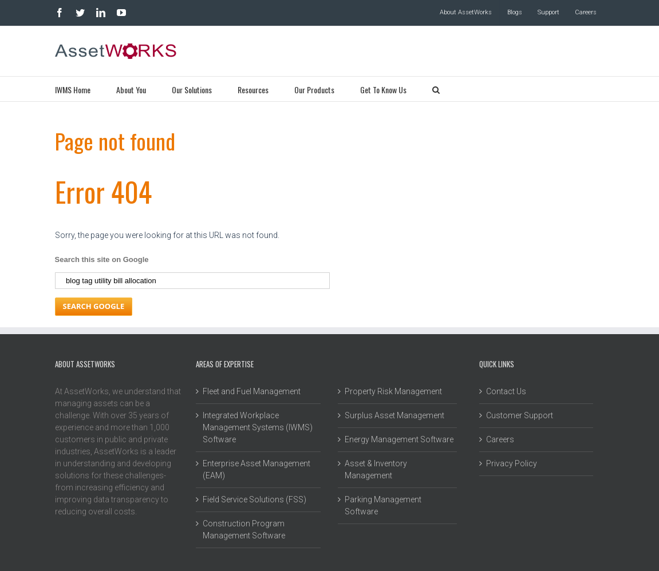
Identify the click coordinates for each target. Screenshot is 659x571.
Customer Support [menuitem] (519, 415)
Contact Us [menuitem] (506, 391)
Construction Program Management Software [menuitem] (244, 529)
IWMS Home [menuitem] (72, 90)
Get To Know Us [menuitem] (383, 90)
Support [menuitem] (548, 12)
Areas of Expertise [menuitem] (225, 364)
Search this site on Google (102, 259)
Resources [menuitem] (253, 90)
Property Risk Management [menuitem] (393, 391)
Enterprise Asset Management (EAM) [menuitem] (256, 469)
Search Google (94, 306)
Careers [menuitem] (586, 12)
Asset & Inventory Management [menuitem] (376, 469)
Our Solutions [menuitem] (192, 90)
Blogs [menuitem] (514, 12)
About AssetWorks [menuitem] (466, 12)
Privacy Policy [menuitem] (511, 463)
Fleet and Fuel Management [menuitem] (252, 391)
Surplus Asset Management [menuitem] (394, 415)
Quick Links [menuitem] (496, 364)
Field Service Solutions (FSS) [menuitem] (254, 499)
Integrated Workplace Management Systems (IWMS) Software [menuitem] (258, 427)
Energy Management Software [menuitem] (399, 439)
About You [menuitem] (131, 90)
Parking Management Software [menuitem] (383, 505)
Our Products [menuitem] (314, 90)
